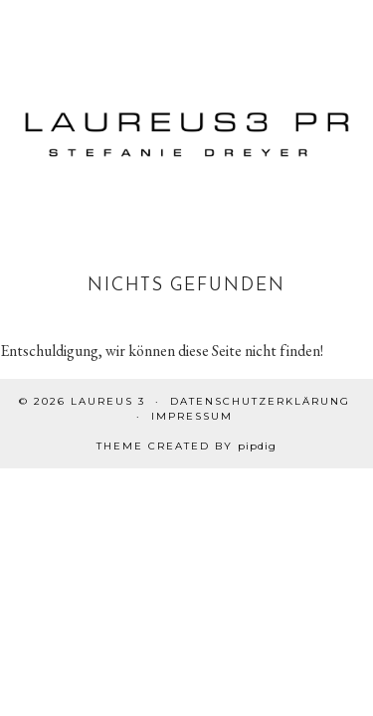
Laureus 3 (108, 401)
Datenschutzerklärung (260, 401)
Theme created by (186, 446)
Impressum (192, 416)
